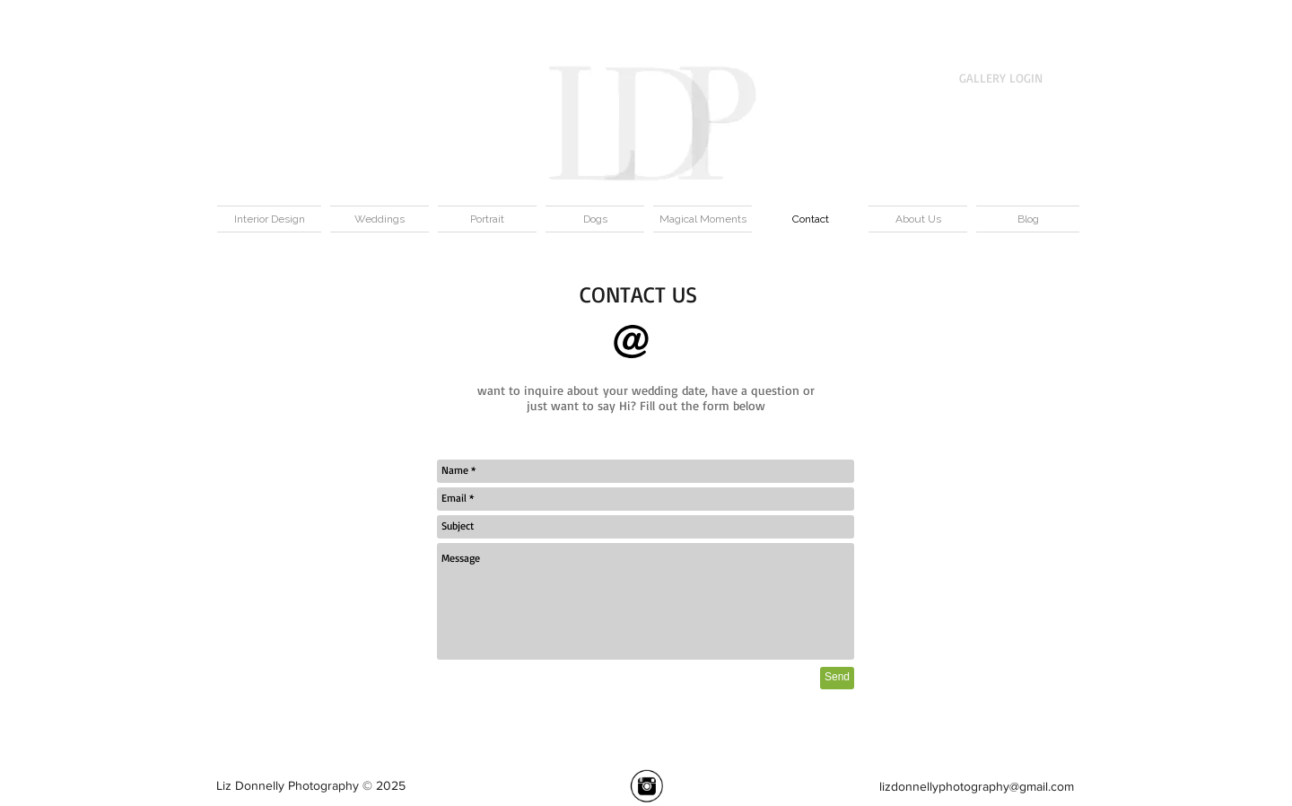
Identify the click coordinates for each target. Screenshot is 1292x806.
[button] (1075, 27)
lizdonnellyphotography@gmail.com (976, 786)
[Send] (837, 678)
